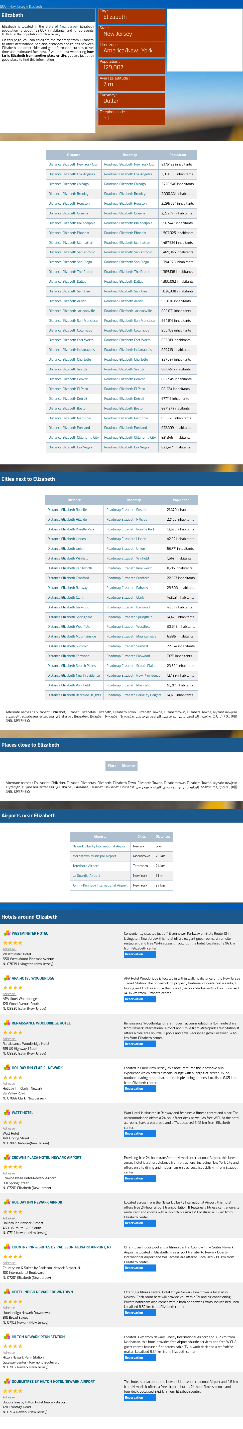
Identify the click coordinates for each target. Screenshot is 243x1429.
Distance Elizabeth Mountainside (72, 636)
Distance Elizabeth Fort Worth (71, 340)
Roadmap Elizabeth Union (125, 548)
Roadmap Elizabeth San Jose (125, 291)
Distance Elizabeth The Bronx (70, 272)
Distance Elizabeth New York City (73, 164)
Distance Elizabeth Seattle (68, 369)
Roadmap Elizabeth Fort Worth (127, 340)
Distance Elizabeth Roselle (67, 510)
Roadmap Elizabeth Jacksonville (128, 311)
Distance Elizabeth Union (66, 548)
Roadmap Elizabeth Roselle (126, 510)
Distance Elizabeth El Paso (68, 389)
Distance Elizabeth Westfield (69, 626)
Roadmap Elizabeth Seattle (124, 369)
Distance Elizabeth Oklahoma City (74, 437)
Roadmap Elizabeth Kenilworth (129, 568)
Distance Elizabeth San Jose (69, 291)
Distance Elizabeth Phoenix (69, 233)
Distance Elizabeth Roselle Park (71, 529)
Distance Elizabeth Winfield (68, 558)
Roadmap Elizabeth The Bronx (126, 272)
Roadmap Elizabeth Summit (127, 646)
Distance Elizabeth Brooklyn (69, 194)
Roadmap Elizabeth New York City (129, 164)
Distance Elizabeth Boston (68, 408)
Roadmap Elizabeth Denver (124, 379)
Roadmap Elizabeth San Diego (126, 262)
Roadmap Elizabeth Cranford (127, 578)
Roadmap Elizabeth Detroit (124, 398)
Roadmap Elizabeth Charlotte (126, 359)
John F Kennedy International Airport (100, 885)
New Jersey (68, 26)
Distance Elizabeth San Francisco (73, 321)
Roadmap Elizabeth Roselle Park (130, 529)
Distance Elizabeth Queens (68, 213)
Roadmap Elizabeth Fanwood (128, 656)
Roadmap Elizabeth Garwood (128, 607)
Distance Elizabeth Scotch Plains (72, 666)
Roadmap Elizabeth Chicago (125, 184)
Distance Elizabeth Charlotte (70, 359)
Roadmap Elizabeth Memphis (126, 418)
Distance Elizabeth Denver (68, 379)
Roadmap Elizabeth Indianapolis (128, 350)
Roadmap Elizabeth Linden (126, 539)
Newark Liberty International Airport (100, 846)
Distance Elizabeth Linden (67, 539)
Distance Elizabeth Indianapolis (72, 350)
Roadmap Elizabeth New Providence (133, 675)
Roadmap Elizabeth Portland (125, 428)
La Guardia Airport (86, 876)
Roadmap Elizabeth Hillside (126, 519)
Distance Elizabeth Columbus (70, 330)
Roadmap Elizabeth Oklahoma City (130, 437)
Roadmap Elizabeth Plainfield (128, 685)
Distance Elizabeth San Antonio (72, 252)
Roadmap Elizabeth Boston (124, 408)
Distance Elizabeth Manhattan (71, 243)
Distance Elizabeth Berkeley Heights (74, 695)
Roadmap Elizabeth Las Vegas (126, 447)
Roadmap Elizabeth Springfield (129, 617)
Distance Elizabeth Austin (67, 301)
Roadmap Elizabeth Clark (125, 597)
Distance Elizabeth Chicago (69, 184)
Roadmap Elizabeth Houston (125, 203)
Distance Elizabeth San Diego (70, 262)
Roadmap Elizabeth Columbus (126, 330)
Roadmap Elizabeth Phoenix (125, 233)
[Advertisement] (47, 98)
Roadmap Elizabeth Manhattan (127, 243)
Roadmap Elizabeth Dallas (123, 281)
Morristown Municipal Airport (94, 856)
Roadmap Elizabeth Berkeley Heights (133, 695)
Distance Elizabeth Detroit (68, 398)
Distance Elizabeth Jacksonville (72, 311)
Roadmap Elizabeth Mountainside (131, 636)
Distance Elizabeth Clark (65, 597)
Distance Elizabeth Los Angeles (72, 174)
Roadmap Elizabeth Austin (124, 301)
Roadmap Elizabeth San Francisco (129, 321)
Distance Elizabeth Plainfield (69, 685)
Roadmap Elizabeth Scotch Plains (131, 666)
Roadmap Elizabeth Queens (124, 213)
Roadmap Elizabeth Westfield (128, 626)
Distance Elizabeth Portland (69, 428)
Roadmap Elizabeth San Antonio (128, 252)
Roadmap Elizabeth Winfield (127, 558)
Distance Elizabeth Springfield (70, 617)
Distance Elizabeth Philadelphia (72, 223)
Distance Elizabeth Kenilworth (70, 568)
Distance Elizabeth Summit (68, 646)
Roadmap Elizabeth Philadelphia (128, 223)
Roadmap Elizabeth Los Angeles (128, 174)
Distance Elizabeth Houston (69, 203)
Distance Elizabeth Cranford (68, 578)
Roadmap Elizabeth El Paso (124, 389)
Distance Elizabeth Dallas (67, 281)
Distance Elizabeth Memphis (70, 418)
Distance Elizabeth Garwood (68, 607)
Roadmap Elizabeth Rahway (127, 588)
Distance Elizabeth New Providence (74, 675)
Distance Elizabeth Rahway (68, 588)
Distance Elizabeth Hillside (67, 519)
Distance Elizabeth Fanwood (68, 656)
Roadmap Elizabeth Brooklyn (125, 194)
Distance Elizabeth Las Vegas (70, 447)
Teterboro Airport (86, 866)
